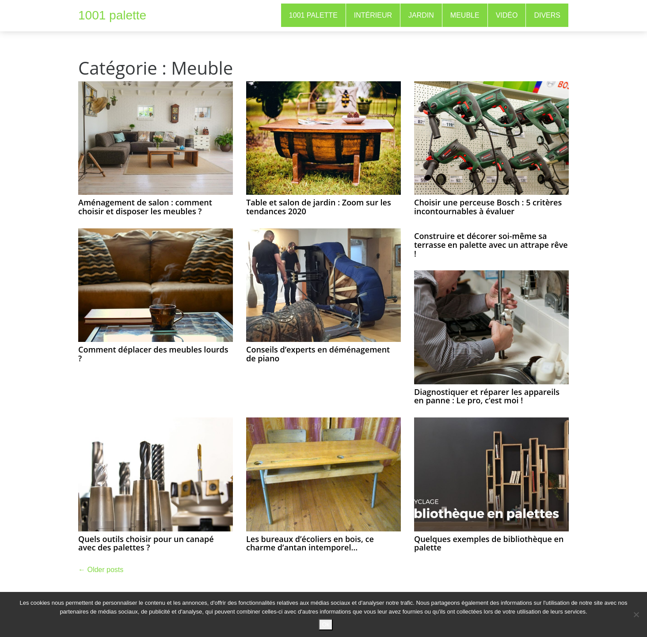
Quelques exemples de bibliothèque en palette (488, 543)
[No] (636, 614)
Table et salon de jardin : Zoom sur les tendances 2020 (318, 206)
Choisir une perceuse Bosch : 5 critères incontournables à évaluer (488, 206)
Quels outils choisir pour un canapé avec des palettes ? (146, 543)
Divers (547, 15)
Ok (326, 624)
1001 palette (112, 15)
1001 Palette (313, 15)
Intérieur (373, 15)
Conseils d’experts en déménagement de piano (318, 354)
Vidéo (507, 15)
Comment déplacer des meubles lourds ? (153, 354)
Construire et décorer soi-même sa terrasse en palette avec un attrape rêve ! (491, 245)
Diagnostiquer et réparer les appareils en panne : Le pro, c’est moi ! (486, 396)
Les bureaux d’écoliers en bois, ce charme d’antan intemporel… (310, 543)
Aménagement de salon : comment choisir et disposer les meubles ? (145, 206)
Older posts (100, 569)
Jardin (421, 15)
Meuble (465, 15)
